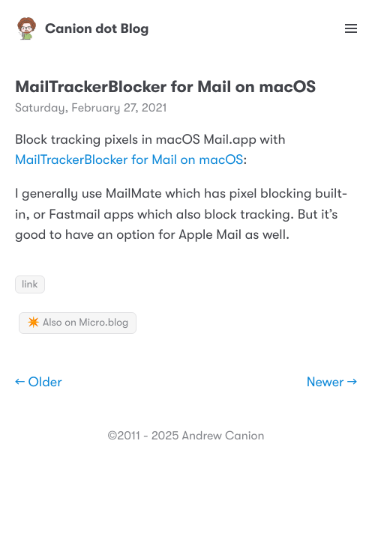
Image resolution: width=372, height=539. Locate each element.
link (30, 284)
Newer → (332, 382)
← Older (38, 382)
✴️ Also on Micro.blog (77, 323)
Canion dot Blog (82, 28)
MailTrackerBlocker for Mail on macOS (129, 160)
